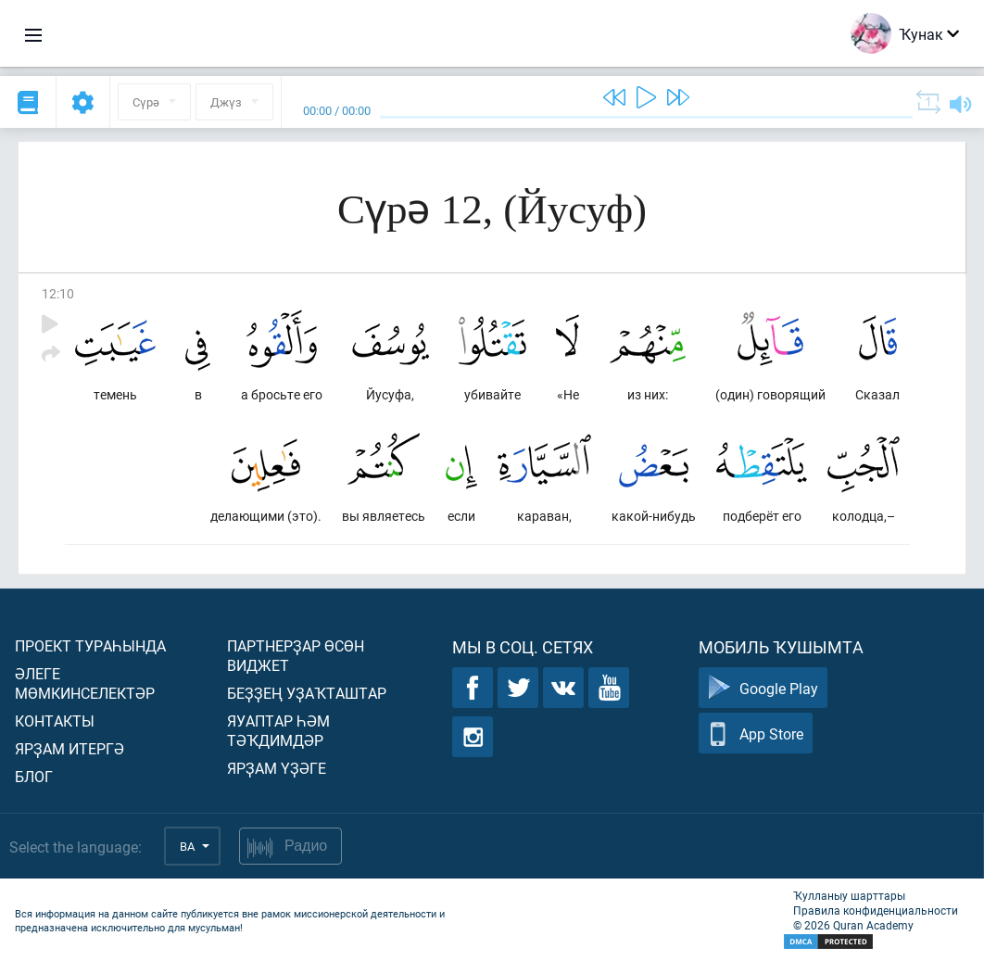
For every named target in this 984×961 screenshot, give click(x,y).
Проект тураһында (90, 645)
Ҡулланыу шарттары (849, 895)
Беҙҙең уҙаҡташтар (306, 692)
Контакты (55, 720)
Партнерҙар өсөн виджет (295, 655)
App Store (755, 733)
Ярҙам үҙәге (276, 768)
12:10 (58, 293)
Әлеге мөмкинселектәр (85, 683)
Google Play (763, 688)
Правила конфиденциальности (875, 910)
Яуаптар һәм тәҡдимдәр (278, 730)
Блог (34, 776)
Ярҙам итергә (69, 748)
